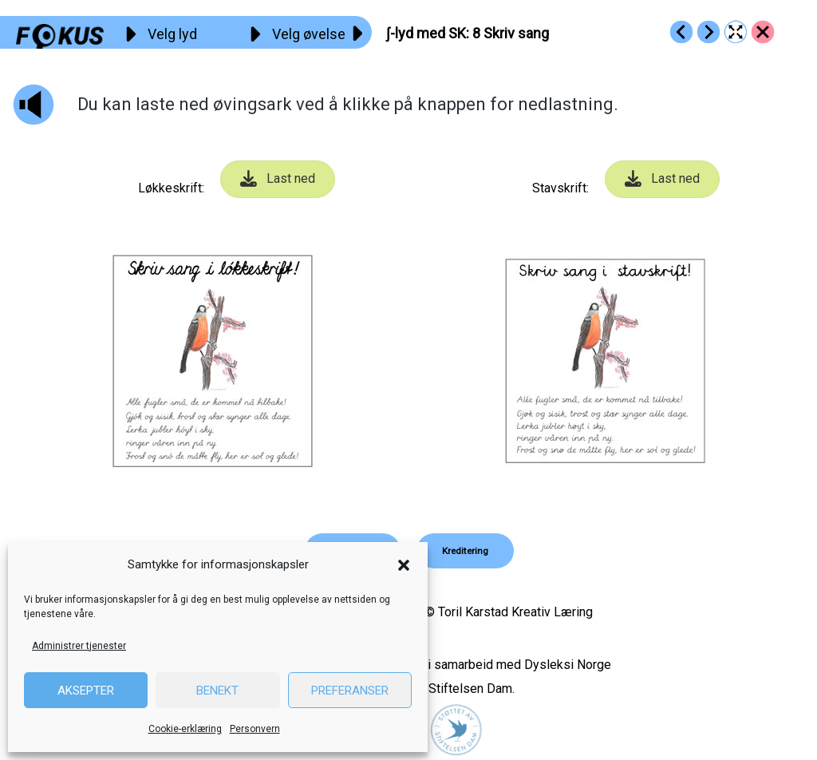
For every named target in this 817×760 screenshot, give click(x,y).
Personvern (255, 728)
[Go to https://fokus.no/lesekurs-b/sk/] (762, 32)
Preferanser (350, 690)
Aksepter (85, 690)
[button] (404, 565)
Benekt (217, 690)
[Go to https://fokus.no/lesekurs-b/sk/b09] (708, 32)
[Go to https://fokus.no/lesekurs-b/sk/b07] (681, 32)
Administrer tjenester (79, 645)
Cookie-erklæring (185, 728)
